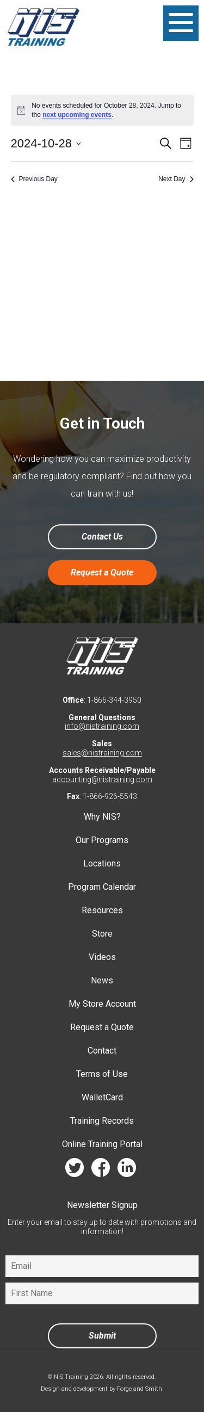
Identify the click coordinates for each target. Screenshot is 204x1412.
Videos (102, 957)
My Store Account (102, 1004)
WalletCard (102, 1097)
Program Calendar (102, 887)
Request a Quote (102, 572)
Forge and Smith (139, 1388)
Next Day (175, 179)
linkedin (127, 1170)
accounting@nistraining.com (102, 779)
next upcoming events (77, 115)
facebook (100, 1170)
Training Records (102, 1121)
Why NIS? (102, 817)
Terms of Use (102, 1074)
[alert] (102, 110)
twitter (74, 1170)
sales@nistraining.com (102, 752)
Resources (102, 910)
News (102, 980)
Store (102, 933)
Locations (102, 863)
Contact (102, 1050)
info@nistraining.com (102, 726)
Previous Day (34, 179)
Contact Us (102, 536)
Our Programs (102, 840)
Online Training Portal (102, 1144)
